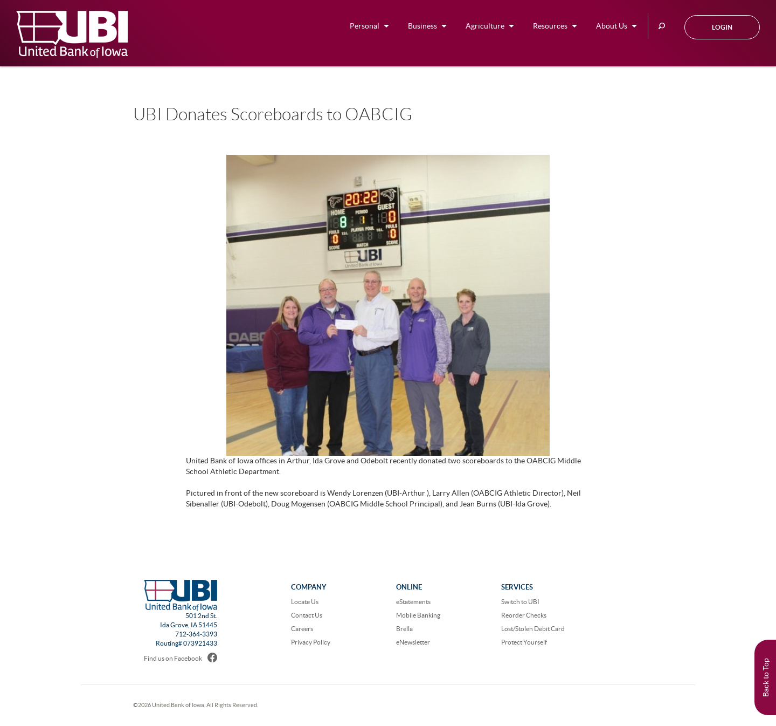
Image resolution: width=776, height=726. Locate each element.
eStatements (413, 601)
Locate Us (304, 601)
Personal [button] (364, 26)
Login (722, 27)
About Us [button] (611, 26)
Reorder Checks (523, 615)
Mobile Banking (418, 615)
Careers (302, 628)
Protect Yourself (524, 642)
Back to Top (765, 677)
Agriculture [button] (485, 26)
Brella (404, 628)
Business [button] (422, 26)
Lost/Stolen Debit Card (533, 628)
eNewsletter (413, 642)
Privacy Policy (310, 642)
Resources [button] (550, 26)
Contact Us (306, 615)
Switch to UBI (520, 601)
